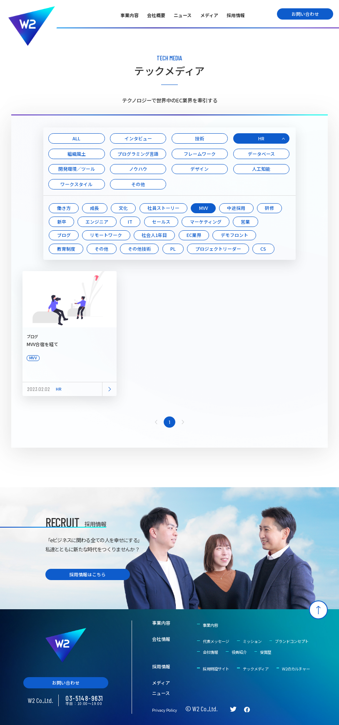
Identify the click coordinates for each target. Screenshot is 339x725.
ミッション (252, 641)
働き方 (64, 207)
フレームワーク (200, 153)
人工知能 (261, 168)
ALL (76, 138)
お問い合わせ (305, 13)
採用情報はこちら (87, 574)
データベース (261, 153)
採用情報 (236, 15)
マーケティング (206, 221)
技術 (199, 138)
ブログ (64, 235)
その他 (138, 184)
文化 (123, 207)
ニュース (183, 15)
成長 (94, 207)
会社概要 (156, 15)
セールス (161, 221)
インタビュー (138, 138)
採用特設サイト (216, 669)
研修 (269, 207)
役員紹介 (239, 652)
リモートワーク (106, 235)
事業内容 (129, 15)
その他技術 (139, 248)
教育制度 (66, 248)
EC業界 (194, 235)
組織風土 (76, 153)
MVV (203, 207)
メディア (209, 15)
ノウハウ (138, 168)
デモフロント (234, 235)
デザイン (199, 168)
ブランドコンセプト (292, 641)
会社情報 (161, 639)
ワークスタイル (76, 184)
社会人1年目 (154, 235)
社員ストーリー (163, 207)
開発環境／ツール (76, 168)
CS (263, 248)
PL (173, 248)
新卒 (61, 221)
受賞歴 (265, 652)
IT (130, 221)
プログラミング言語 (138, 153)
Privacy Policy (164, 710)
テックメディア (256, 669)
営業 (245, 221)
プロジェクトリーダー (218, 248)
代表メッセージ (216, 641)
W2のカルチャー (296, 669)
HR (261, 138)
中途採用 (236, 207)
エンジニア (96, 221)
